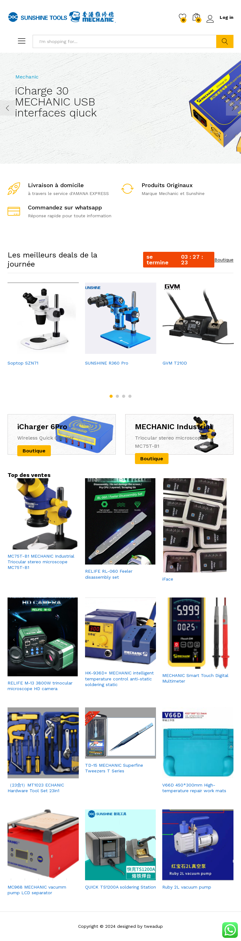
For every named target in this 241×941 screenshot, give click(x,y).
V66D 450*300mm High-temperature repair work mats (194, 787)
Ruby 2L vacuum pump (186, 887)
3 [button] (123, 396)
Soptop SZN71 (23, 362)
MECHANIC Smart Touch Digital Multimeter (195, 678)
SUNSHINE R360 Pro (106, 362)
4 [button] (129, 396)
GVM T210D (175, 362)
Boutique (223, 259)
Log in (219, 17)
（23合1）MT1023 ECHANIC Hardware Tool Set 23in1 (36, 787)
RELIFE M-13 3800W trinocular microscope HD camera (40, 685)
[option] (43, 325)
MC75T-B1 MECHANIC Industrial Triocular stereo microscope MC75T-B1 (41, 562)
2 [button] (117, 396)
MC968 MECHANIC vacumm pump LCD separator (37, 889)
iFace (167, 578)
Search (224, 41)
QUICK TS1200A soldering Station (120, 887)
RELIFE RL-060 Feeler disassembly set (108, 574)
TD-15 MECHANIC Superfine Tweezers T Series (114, 768)
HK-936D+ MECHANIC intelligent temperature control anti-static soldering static (119, 678)
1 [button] (111, 396)
